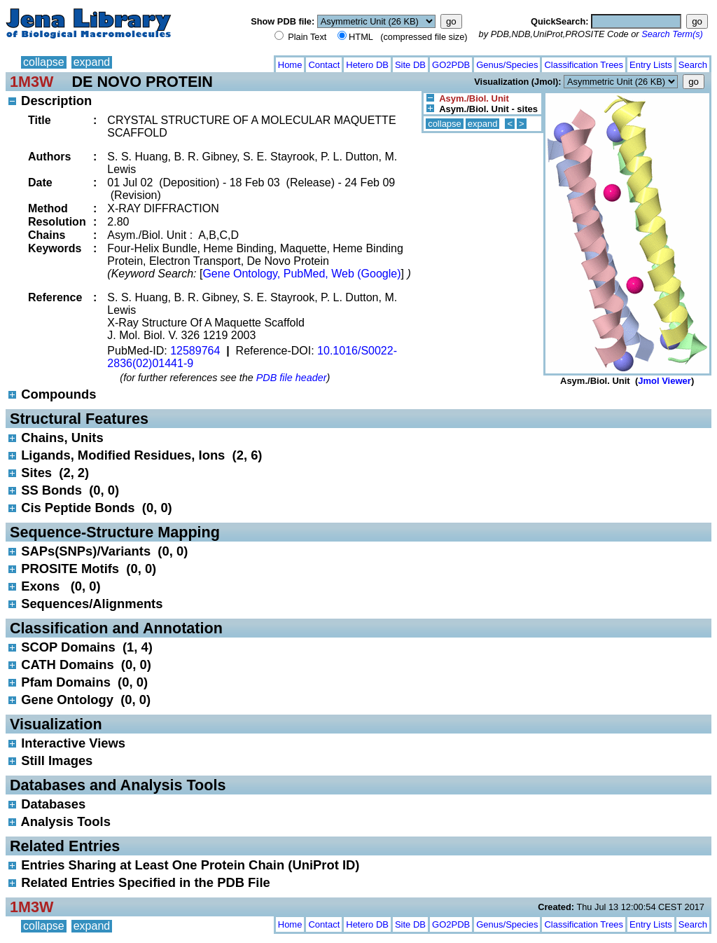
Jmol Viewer (664, 381)
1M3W (31, 81)
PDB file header (291, 377)
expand (92, 62)
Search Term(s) (672, 34)
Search (692, 65)
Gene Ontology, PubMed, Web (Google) (301, 274)
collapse (43, 62)
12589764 (195, 351)
